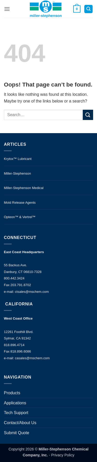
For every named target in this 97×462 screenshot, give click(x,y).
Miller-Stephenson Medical (23, 188)
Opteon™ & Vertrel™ (19, 217)
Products (12, 393)
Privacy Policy (62, 455)
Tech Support (16, 412)
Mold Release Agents (20, 202)
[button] (7, 9)
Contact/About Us (20, 423)
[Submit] (88, 115)
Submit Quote (16, 433)
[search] (43, 115)
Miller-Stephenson (17, 173)
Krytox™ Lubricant (18, 159)
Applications (15, 403)
